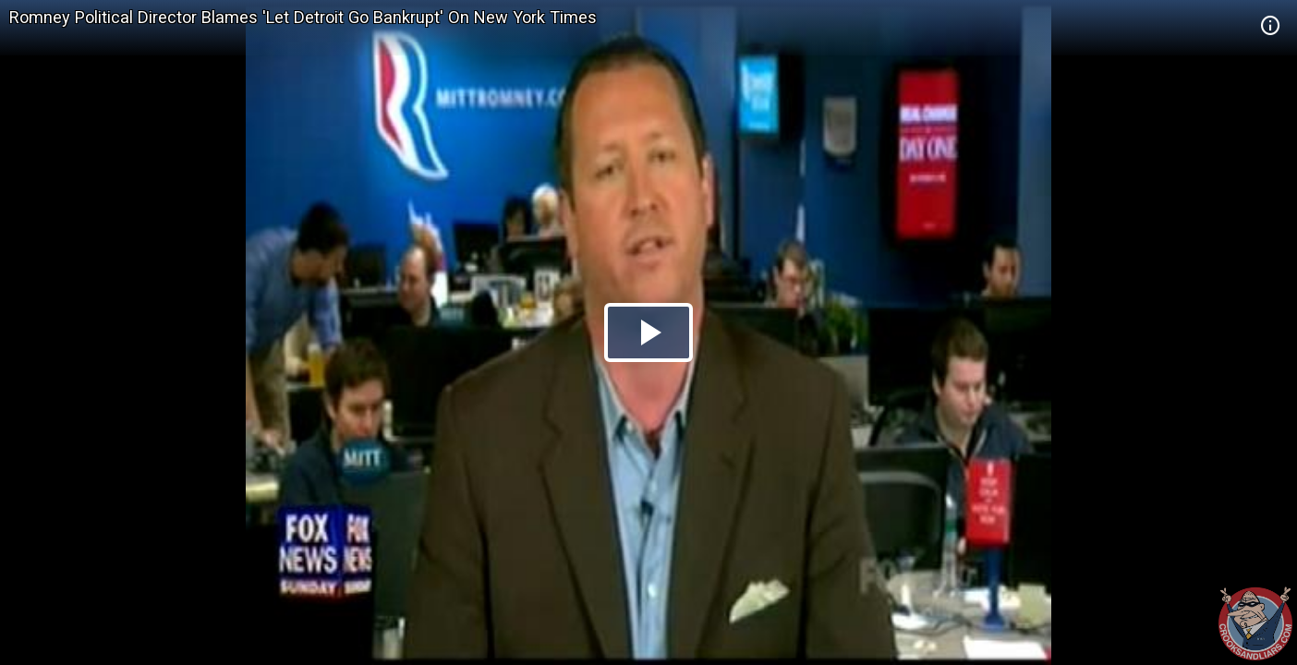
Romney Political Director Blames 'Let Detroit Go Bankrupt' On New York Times (303, 17)
